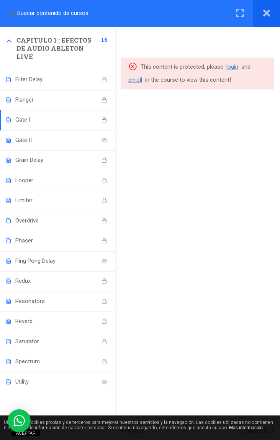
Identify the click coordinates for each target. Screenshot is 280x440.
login (232, 66)
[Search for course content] (13, 13)
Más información (246, 427)
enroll (135, 79)
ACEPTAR (26, 433)
